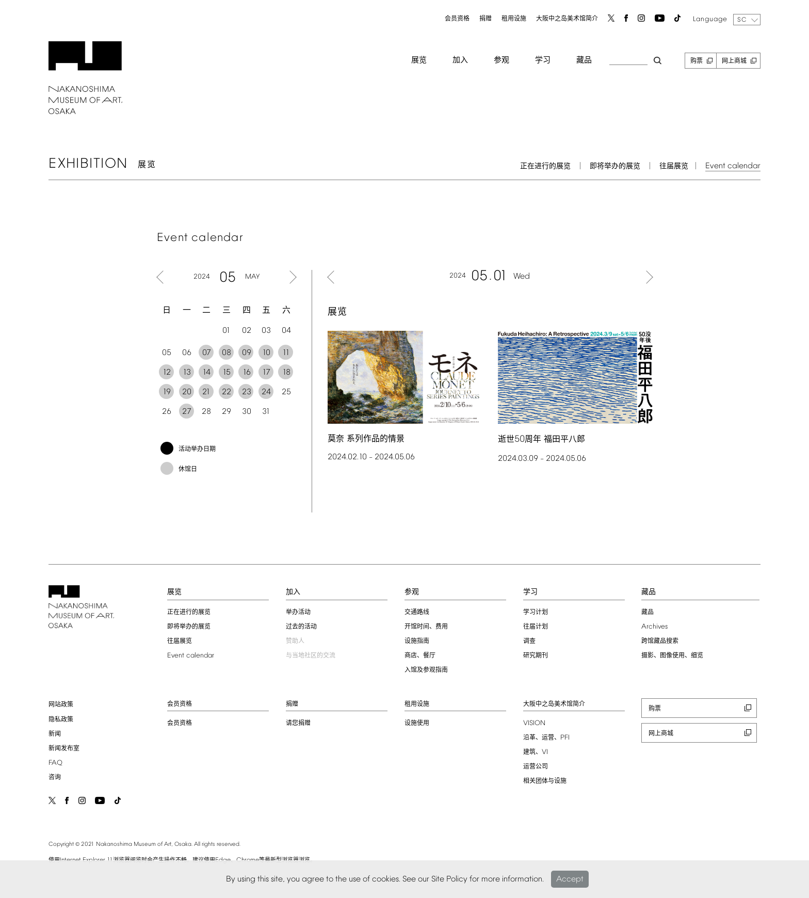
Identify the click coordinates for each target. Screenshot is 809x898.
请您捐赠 (298, 723)
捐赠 (485, 19)
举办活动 (298, 612)
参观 (501, 60)
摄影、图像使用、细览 (672, 656)
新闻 (54, 734)
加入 (460, 60)
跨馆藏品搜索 (659, 641)
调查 (529, 641)
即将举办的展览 (615, 166)
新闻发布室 (63, 748)
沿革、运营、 (546, 738)
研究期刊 (535, 656)
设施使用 (417, 723)
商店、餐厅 (420, 656)
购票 (696, 61)
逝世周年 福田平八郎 (541, 439)
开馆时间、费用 (426, 627)
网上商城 (734, 61)
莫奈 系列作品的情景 (366, 439)
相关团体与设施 (545, 781)
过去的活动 (301, 627)
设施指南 (417, 641)
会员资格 (457, 19)
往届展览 (673, 166)
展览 (419, 60)
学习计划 (535, 612)
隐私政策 (60, 720)
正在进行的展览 (545, 166)
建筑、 (535, 752)
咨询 (54, 777)
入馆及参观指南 (426, 670)
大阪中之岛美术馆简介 (567, 19)
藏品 (584, 60)
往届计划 (535, 627)
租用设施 (513, 19)
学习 (543, 60)
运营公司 (535, 767)
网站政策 (60, 705)
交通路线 (417, 612)
